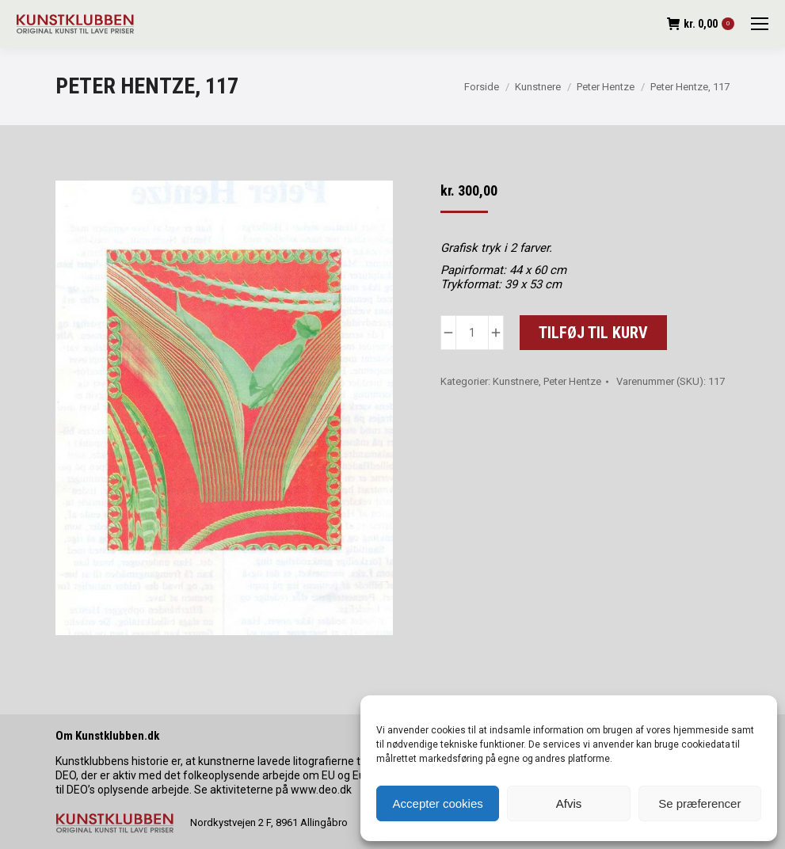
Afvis (569, 803)
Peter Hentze (572, 381)
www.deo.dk (321, 789)
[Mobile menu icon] (759, 23)
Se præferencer (699, 803)
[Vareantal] (472, 332)
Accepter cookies (438, 803)
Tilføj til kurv (593, 332)
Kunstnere (516, 381)
